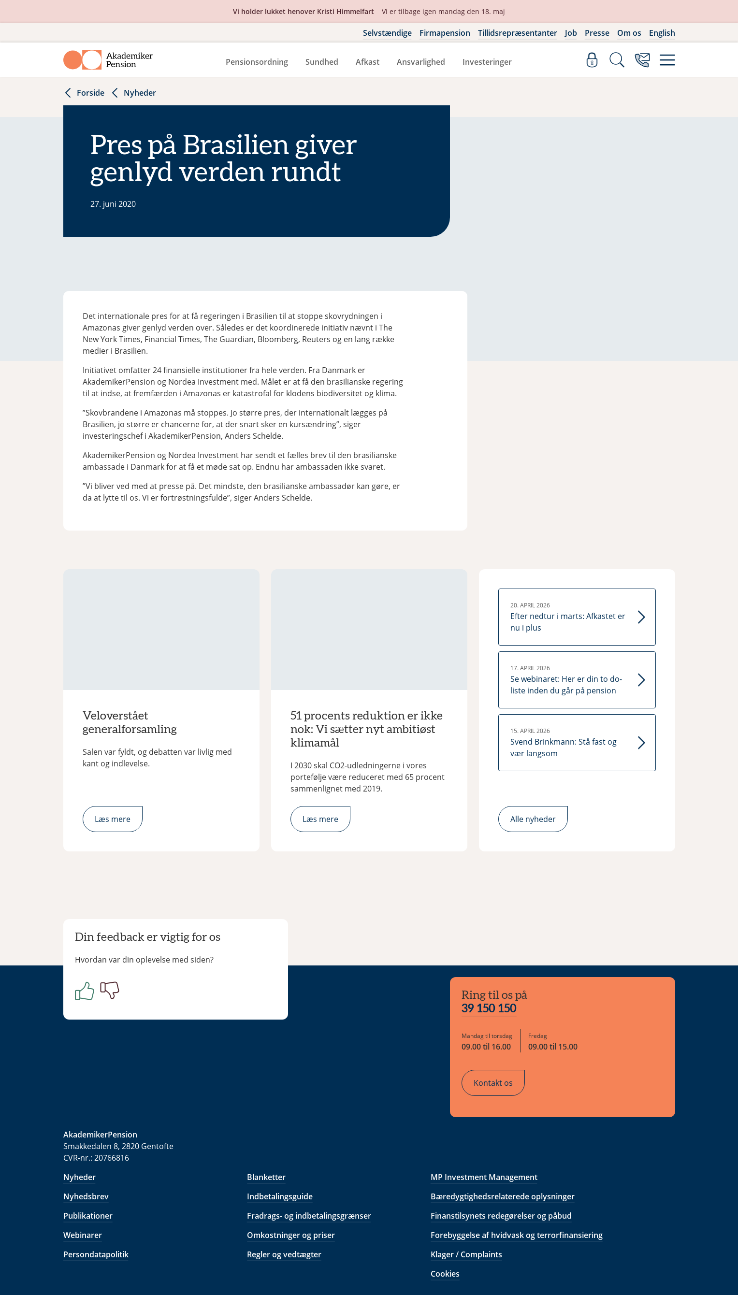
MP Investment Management (484, 1115)
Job (571, 33)
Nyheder (133, 93)
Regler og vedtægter (284, 1192)
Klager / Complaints (466, 1192)
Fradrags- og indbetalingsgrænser (309, 1154)
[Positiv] (90, 998)
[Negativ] (115, 998)
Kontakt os (501, 1025)
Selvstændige (387, 33)
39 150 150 (496, 951)
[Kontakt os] (642, 60)
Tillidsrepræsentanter (517, 33)
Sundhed (321, 62)
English (662, 33)
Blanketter (266, 1115)
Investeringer (487, 62)
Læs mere (112, 819)
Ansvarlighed (421, 62)
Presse (597, 33)
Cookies (445, 1212)
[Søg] (617, 60)
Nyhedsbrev (86, 1134)
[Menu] (667, 60)
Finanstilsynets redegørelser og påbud (501, 1154)
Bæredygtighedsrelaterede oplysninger (503, 1134)
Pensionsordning (257, 62)
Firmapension (445, 33)
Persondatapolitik (96, 1192)
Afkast (367, 62)
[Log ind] (592, 60)
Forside (83, 93)
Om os (629, 33)
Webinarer (82, 1173)
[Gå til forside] (108, 60)
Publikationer (88, 1154)
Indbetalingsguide (280, 1134)
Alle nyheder (533, 819)
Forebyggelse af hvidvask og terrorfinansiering (517, 1173)
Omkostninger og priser (291, 1173)
